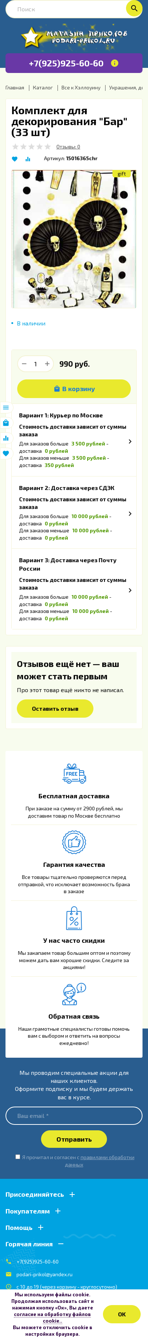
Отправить (74, 1139)
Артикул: (54, 158)
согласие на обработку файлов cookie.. (52, 1317)
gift (122, 173)
